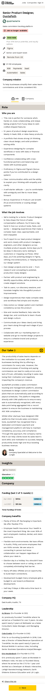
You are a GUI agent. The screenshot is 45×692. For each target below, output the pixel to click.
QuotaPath (9, 16)
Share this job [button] (9, 681)
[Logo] (7, 2)
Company (27, 99)
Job (15, 99)
